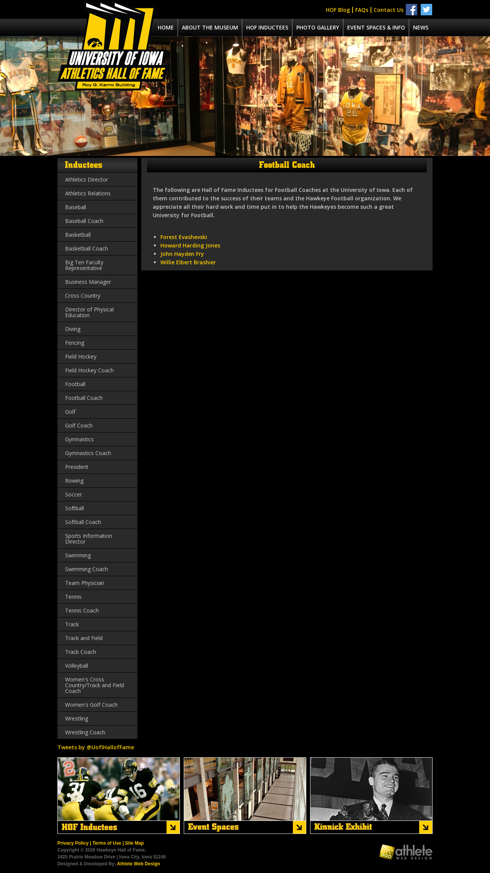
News (420, 27)
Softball (74, 508)
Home (166, 27)
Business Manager (88, 281)
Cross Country (82, 295)
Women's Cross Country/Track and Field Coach (94, 685)
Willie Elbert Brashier (188, 262)
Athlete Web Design (138, 863)
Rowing (74, 480)
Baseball (75, 207)
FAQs (361, 9)
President (76, 466)
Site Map (134, 843)
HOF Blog (338, 9)
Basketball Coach (86, 248)
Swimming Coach (86, 569)
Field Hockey (80, 356)
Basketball (78, 234)
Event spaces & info (376, 27)
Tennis (73, 596)
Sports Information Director (88, 538)
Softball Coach (83, 522)
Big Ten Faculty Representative (84, 265)
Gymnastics (79, 439)
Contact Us (388, 9)
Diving (72, 328)
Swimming (78, 555)
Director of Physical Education (89, 312)
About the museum (210, 27)
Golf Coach (79, 425)
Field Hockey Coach (89, 370)
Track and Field (84, 638)
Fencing (74, 342)
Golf (70, 411)
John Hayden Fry (182, 253)
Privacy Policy (72, 843)
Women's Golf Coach (91, 704)
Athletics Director (86, 179)
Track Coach (80, 651)
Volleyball (76, 665)
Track (72, 624)
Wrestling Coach (85, 732)
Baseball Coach (84, 220)
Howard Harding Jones (190, 245)
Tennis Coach (82, 610)
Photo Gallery (317, 27)
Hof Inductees (267, 27)
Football (75, 384)
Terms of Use (106, 843)
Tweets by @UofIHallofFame (95, 747)
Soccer (73, 494)
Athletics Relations (88, 193)
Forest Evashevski (183, 237)
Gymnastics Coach (88, 453)
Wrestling (76, 718)
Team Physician (84, 582)
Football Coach (84, 397)
